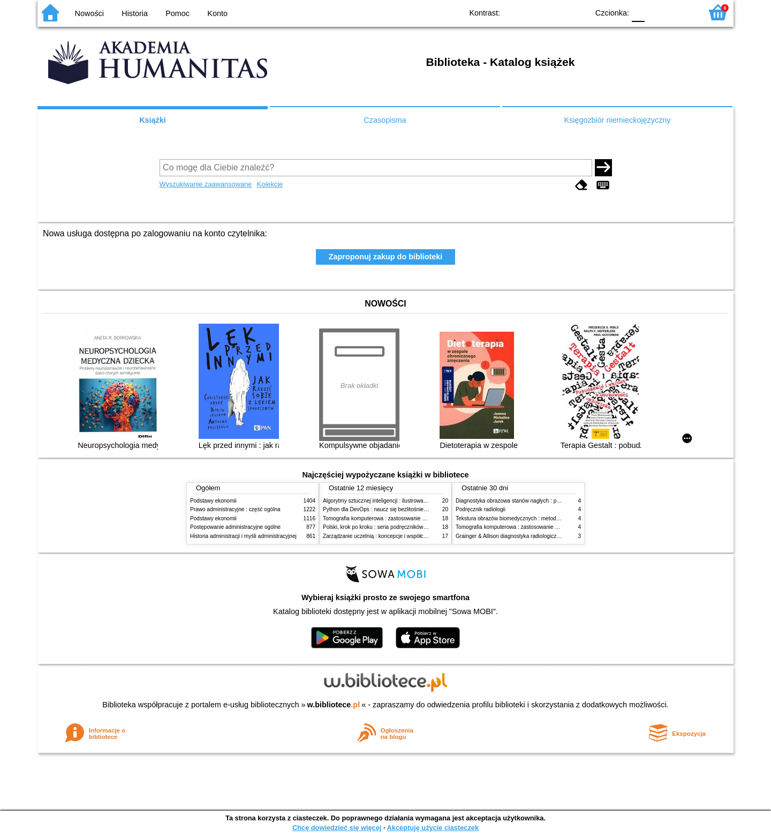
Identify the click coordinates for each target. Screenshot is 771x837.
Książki (152, 120)
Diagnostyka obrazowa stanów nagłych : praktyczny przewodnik (532, 501)
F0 (638, 12)
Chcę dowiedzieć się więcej (336, 828)
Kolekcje (270, 184)
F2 (681, 12)
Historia (135, 13)
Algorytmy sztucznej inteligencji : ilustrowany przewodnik (390, 501)
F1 (657, 12)
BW (534, 12)
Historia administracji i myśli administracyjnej (243, 536)
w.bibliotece (333, 704)
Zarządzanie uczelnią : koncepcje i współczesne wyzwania (393, 536)
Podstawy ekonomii (213, 501)
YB (555, 12)
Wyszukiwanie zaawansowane (206, 184)
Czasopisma (385, 120)
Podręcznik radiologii (480, 509)
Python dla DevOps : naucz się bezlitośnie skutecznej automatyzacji (404, 509)
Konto (217, 13)
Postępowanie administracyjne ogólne (235, 527)
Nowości (89, 13)
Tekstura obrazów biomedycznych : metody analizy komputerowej (534, 518)
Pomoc (177, 13)
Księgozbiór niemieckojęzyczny (617, 120)
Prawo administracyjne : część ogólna (235, 509)
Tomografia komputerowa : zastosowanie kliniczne (383, 518)
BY (577, 12)
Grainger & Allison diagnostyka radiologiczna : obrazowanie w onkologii (541, 536)
